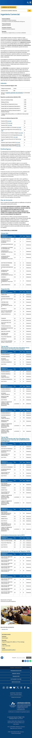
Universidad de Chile (15, 731)
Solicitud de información (16, 697)
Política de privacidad (16, 733)
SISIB (9, 731)
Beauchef (20, 721)
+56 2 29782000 (11, 726)
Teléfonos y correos (20, 726)
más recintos (16, 724)
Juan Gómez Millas (18, 722)
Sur (23, 722)
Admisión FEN (5, 629)
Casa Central (20, 718)
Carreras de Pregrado (8, 7)
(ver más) (9, 121)
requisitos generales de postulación (14, 92)
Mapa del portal (13, 728)
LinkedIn (27, 661)
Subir (2, 657)
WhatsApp (30, 661)
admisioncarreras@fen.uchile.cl (8, 649)
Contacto (20, 728)
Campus (9, 721)
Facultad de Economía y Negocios (9, 10)
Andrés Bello (14, 721)
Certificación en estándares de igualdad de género (19, 711)
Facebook (25, 661)
